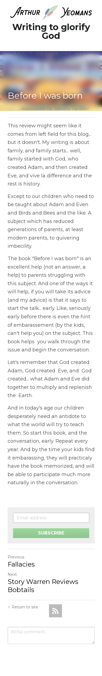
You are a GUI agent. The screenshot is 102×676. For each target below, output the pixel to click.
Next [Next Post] (12, 574)
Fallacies (21, 564)
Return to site (23, 607)
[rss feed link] (55, 610)
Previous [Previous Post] (16, 557)
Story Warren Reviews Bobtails (43, 586)
